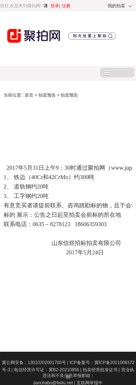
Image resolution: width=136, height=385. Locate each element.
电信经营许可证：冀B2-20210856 (48, 369)
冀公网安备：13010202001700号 (36, 362)
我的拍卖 (116, 5)
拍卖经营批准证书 (102, 369)
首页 (29, 95)
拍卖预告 (47, 95)
